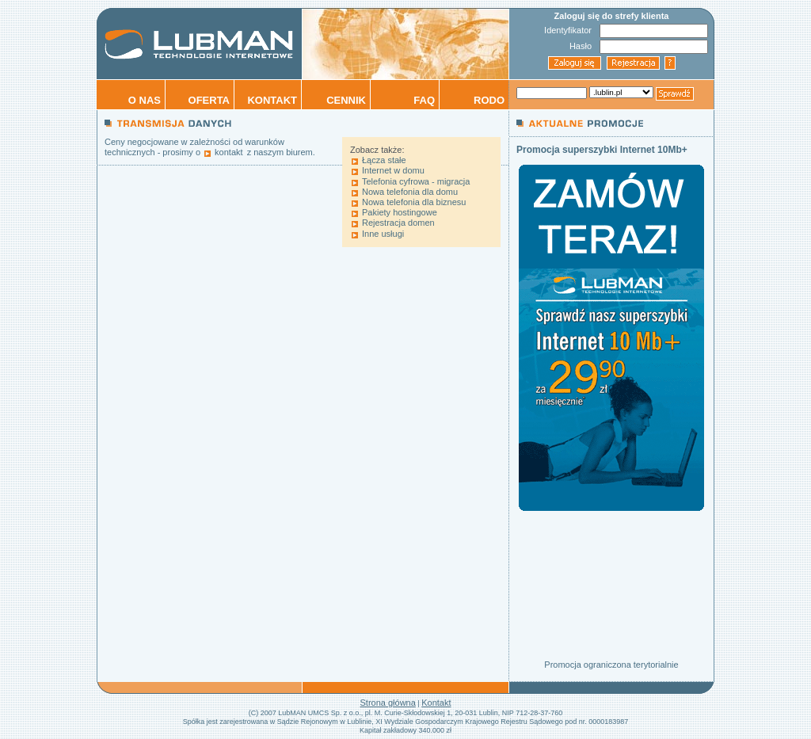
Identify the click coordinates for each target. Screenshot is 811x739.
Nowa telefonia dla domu (410, 191)
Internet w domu (393, 170)
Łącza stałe (384, 160)
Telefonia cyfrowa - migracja (416, 181)
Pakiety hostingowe (399, 212)
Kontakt (436, 702)
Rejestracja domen (398, 222)
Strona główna (388, 702)
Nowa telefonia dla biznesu (414, 202)
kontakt (228, 152)
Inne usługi (383, 233)
